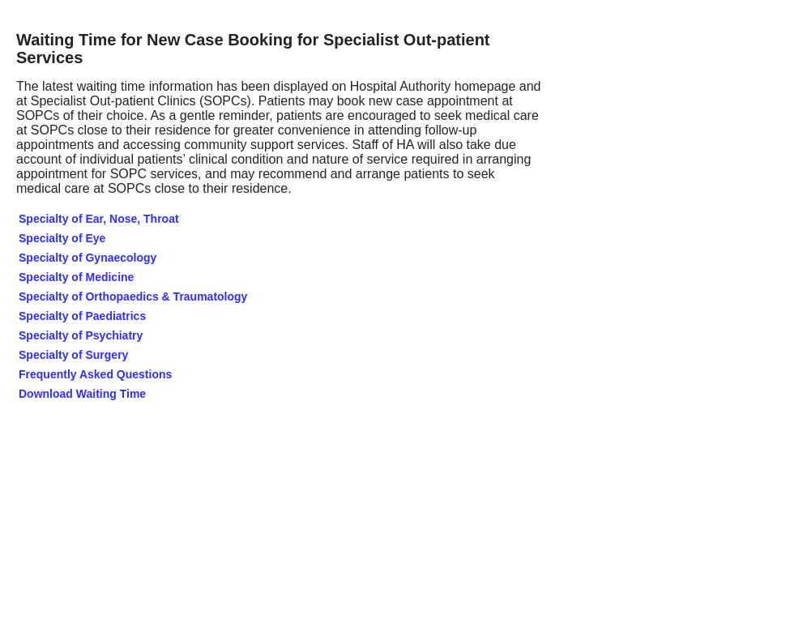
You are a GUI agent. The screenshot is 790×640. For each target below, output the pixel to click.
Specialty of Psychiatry (81, 335)
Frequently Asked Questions (95, 374)
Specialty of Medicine (76, 277)
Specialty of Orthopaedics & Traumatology (133, 296)
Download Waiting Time (84, 393)
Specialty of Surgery (73, 354)
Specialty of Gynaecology (87, 257)
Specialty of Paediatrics (82, 315)
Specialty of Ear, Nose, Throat (99, 218)
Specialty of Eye (62, 238)
